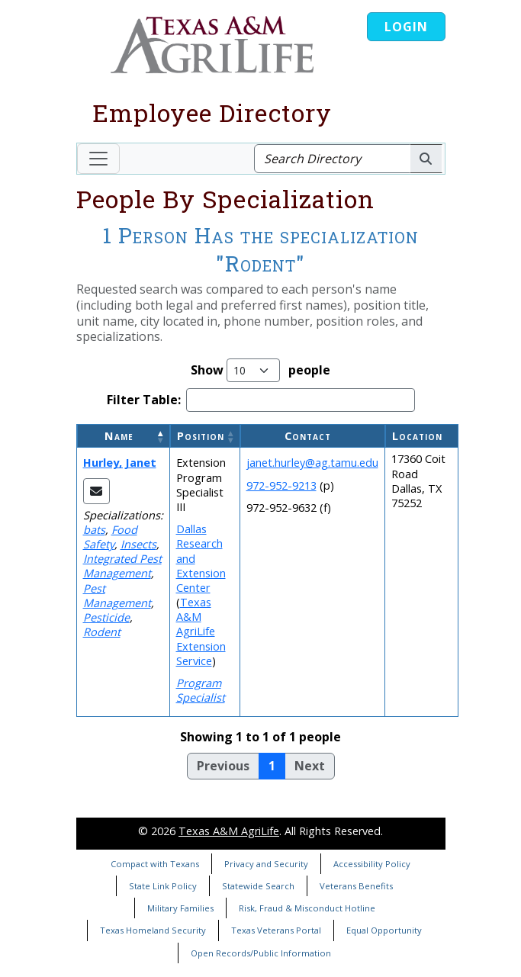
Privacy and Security (266, 863)
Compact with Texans (155, 863)
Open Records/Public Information (261, 953)
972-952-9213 (281, 485)
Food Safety (110, 536)
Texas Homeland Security (153, 930)
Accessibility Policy (371, 863)
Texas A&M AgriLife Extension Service (201, 631)
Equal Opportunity (384, 930)
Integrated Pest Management (122, 565)
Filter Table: (144, 400)
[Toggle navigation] (98, 158)
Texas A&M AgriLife (228, 831)
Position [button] (200, 436)
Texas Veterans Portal (276, 930)
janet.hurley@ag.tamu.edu (312, 462)
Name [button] (119, 436)
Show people (260, 370)
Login (406, 26)
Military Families (180, 908)
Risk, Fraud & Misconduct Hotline (307, 908)
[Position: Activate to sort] (205, 436)
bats (94, 529)
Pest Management (117, 595)
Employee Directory (212, 112)
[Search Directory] (332, 158)
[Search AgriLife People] (426, 158)
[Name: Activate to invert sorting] (123, 436)
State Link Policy (163, 886)
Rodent (102, 632)
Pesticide (106, 617)
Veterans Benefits (356, 886)
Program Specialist (200, 690)
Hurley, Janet (119, 462)
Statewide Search (258, 886)
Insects (138, 544)
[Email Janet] (96, 491)
